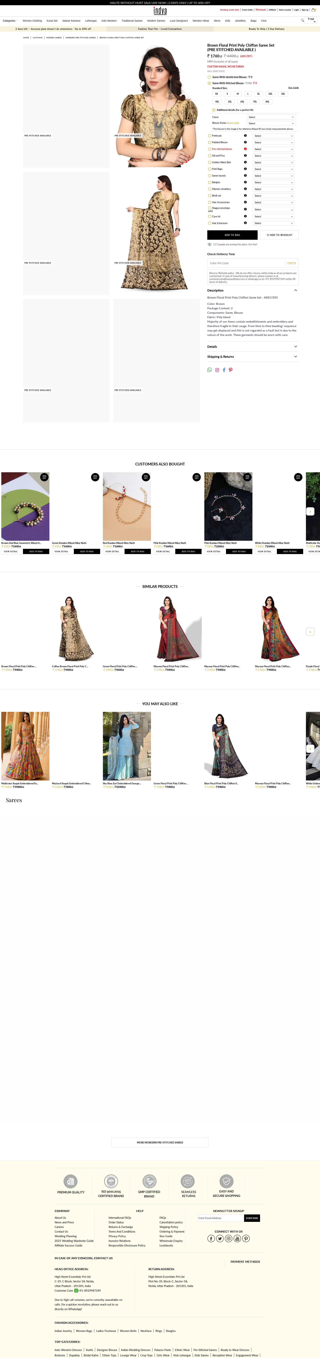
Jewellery (240, 20)
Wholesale (261, 9)
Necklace (146, 1330)
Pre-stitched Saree (222, 148)
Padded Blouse (219, 142)
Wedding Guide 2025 (229, 10)
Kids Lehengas (182, 1355)
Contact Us (61, 1231)
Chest (215, 117)
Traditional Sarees (132, 20)
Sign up (305, 10)
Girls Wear (163, 1355)
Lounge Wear (128, 1355)
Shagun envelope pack (219, 209)
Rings (158, 1330)
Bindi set (216, 195)
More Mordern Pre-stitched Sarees (160, 1142)
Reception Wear (222, 1355)
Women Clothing (32, 20)
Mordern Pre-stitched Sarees (81, 37)
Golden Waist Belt (221, 162)
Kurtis (89, 1350)
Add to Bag (232, 235)
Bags (254, 20)
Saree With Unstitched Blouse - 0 (232, 77)
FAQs (163, 1217)
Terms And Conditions (122, 1231)
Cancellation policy (171, 1222)
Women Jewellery (221, 188)
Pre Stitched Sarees (205, 1350)
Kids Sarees (202, 1355)
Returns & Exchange (121, 1227)
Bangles (216, 182)
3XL (283, 93)
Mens (217, 20)
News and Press (64, 1222)
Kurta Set (52, 20)
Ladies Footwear (106, 1330)
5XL (230, 101)
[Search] (302, 20)
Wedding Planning (66, 1236)
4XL (217, 101)
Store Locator (285, 10)
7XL (255, 101)
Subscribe (252, 1218)
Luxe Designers (179, 20)
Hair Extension (219, 223)
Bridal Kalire (91, 1355)
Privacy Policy (117, 1236)
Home (26, 37)
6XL (242, 101)
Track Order (247, 10)
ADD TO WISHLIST (279, 235)
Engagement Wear (247, 1355)
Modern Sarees (156, 20)
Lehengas (91, 20)
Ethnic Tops (109, 1355)
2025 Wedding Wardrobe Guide (74, 1240)
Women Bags (84, 1330)
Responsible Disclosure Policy (127, 1245)
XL (258, 93)
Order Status (116, 1222)
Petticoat (217, 135)
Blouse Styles (219, 123)
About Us (60, 1217)
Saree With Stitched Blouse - (234, 83)
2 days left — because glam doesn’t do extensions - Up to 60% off (53, 29)
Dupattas (74, 1355)
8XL (267, 101)
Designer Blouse (107, 1350)
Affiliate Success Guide (68, 1245)
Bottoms (60, 1355)
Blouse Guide (233, 123)
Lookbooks (166, 1245)
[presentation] (310, 511)
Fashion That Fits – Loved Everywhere (160, 29)
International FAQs (120, 1217)
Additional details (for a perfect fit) (234, 109)
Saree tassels (219, 175)
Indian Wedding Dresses (135, 1350)
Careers (59, 1227)
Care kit (216, 216)
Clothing (37, 37)
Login (296, 10)
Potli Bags (217, 168)
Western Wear (201, 20)
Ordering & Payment (172, 1231)
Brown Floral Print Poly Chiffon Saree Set (122, 37)
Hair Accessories (221, 202)
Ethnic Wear (182, 1350)
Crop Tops (146, 1355)
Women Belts (128, 1330)
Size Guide (293, 87)
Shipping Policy (169, 1227)
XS (216, 93)
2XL (270, 93)
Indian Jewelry (63, 1330)
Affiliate (272, 10)
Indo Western (109, 20)
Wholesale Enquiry (171, 1240)
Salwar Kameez (71, 20)
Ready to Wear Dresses (235, 1350)
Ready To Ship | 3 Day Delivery (266, 29)
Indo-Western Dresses (68, 1350)
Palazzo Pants (162, 1350)
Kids (227, 20)
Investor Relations (120, 1240)
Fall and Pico (218, 155)
